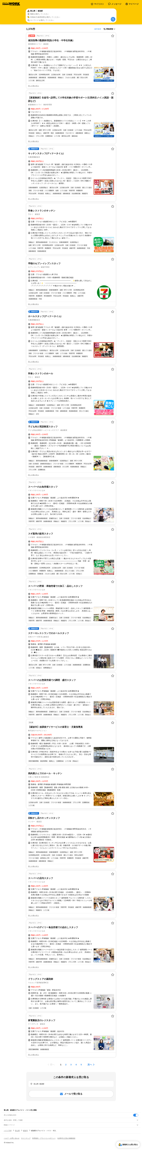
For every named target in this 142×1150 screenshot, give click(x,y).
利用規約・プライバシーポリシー (44, 1138)
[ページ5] (81, 1064)
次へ (90, 1064)
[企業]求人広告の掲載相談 (66, 1138)
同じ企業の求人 (33, 86)
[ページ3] (71, 1064)
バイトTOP (8, 1130)
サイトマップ (25, 1138)
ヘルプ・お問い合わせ (11, 1138)
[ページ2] (66, 1064)
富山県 (17, 1130)
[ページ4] (76, 1064)
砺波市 (25, 1130)
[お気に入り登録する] (113, 36)
